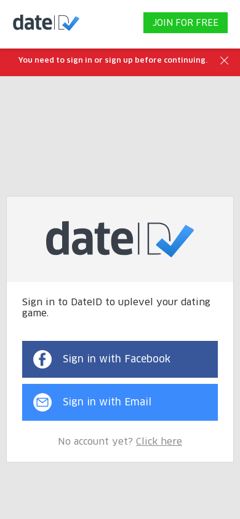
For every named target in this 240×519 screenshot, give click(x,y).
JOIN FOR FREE (185, 23)
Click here (159, 442)
